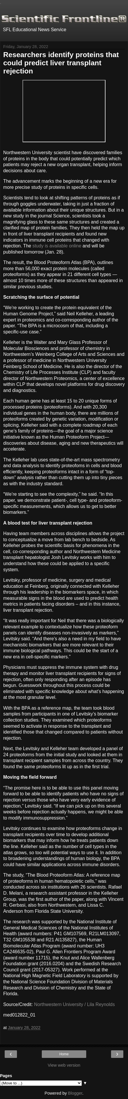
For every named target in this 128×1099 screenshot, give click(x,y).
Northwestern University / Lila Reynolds (74, 1004)
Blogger (75, 1093)
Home (64, 1054)
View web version (64, 1065)
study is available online (56, 245)
